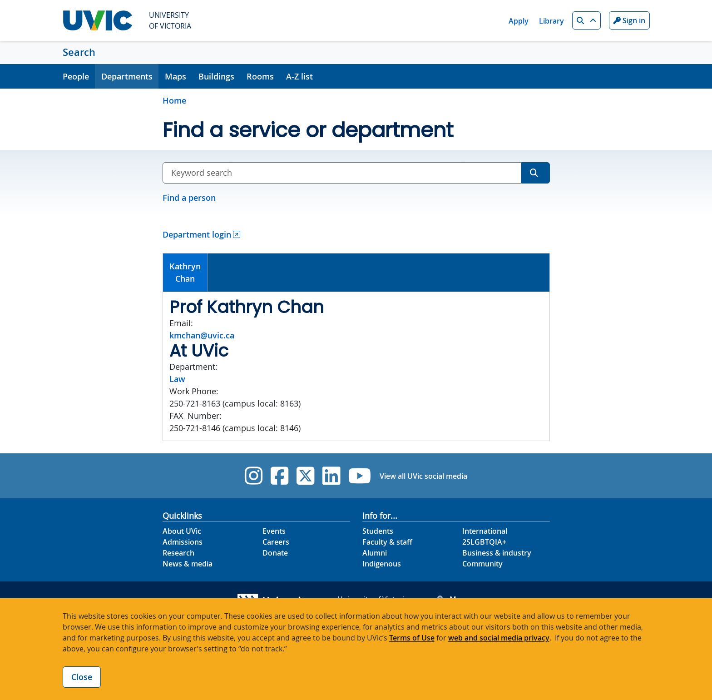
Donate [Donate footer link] (275, 553)
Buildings (216, 76)
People (76, 76)
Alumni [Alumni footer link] (374, 553)
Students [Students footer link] (377, 531)
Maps (175, 76)
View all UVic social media (423, 476)
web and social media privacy (498, 638)
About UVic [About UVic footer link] (182, 531)
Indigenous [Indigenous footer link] (381, 564)
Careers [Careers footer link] (275, 542)
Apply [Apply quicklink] (519, 21)
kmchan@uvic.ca (201, 335)
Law (177, 378)
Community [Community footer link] (482, 564)
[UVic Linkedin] (331, 476)
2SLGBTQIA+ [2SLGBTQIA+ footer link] (484, 542)
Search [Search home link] (79, 52)
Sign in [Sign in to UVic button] (629, 20)
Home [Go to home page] (174, 100)
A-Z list (299, 76)
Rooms (260, 76)
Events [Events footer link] (274, 531)
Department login (197, 234)
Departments (127, 76)
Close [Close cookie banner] (81, 676)
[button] (586, 20)
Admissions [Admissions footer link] (183, 542)
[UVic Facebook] (279, 476)
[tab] (185, 272)
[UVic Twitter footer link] (305, 476)
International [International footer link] (484, 531)
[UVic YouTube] (359, 476)
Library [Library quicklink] (551, 21)
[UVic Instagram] (253, 476)
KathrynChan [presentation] (185, 272)
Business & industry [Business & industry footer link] (496, 553)
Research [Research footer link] (178, 553)
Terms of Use (412, 638)
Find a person (189, 197)
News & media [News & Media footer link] (188, 564)
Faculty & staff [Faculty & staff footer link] (387, 542)
